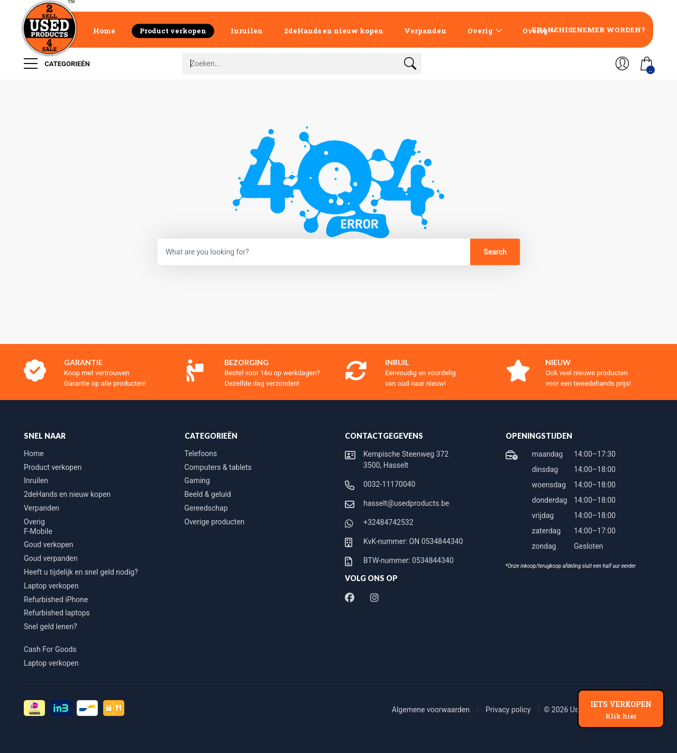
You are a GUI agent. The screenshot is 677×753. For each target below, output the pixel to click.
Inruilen (247, 30)
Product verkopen (173, 30)
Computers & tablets (218, 467)
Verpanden (425, 30)
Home (104, 30)
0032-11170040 (389, 484)
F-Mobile (38, 531)
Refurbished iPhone (56, 599)
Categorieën (57, 63)
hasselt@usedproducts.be (406, 503)
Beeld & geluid (208, 494)
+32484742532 (388, 522)
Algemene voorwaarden (432, 709)
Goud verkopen (49, 544)
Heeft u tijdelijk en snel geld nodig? (81, 572)
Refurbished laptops (57, 613)
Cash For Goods (50, 649)
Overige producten (215, 522)
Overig (480, 30)
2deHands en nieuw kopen (333, 30)
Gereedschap (206, 508)
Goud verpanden (51, 558)
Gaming (197, 480)
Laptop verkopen (51, 586)
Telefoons (201, 453)
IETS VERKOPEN (621, 709)
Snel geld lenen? (50, 626)
